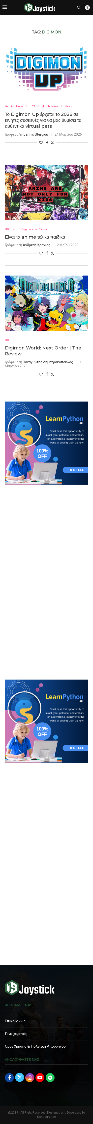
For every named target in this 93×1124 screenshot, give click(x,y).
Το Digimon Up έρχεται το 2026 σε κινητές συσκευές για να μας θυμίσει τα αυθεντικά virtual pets (43, 120)
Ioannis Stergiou (35, 134)
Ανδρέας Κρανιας (36, 245)
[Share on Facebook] (47, 143)
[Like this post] (41, 143)
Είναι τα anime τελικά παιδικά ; (36, 237)
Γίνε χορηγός (16, 1033)
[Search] (78, 7)
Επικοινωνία (15, 1021)
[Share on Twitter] (52, 142)
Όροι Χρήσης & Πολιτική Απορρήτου (35, 1046)
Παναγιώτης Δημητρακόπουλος (48, 362)
